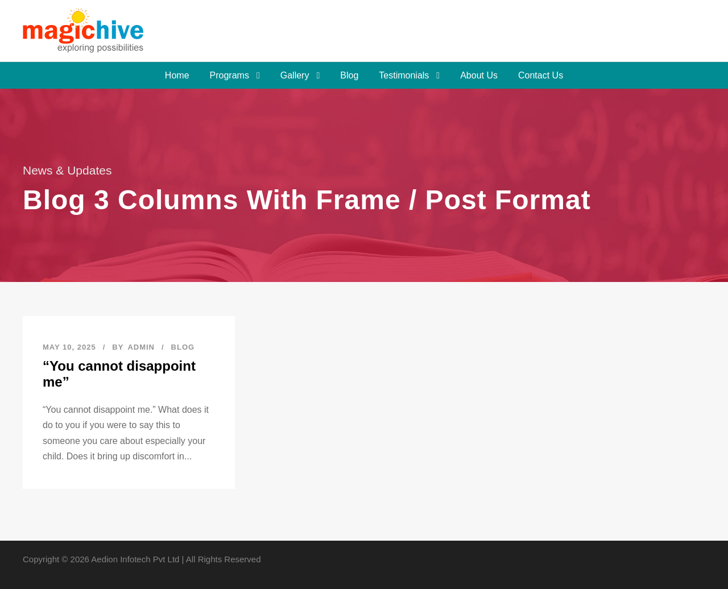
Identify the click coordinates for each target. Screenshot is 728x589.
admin (141, 347)
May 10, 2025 (69, 347)
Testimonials (404, 75)
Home (177, 75)
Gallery (294, 75)
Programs (229, 75)
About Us (479, 75)
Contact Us (540, 75)
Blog (349, 75)
